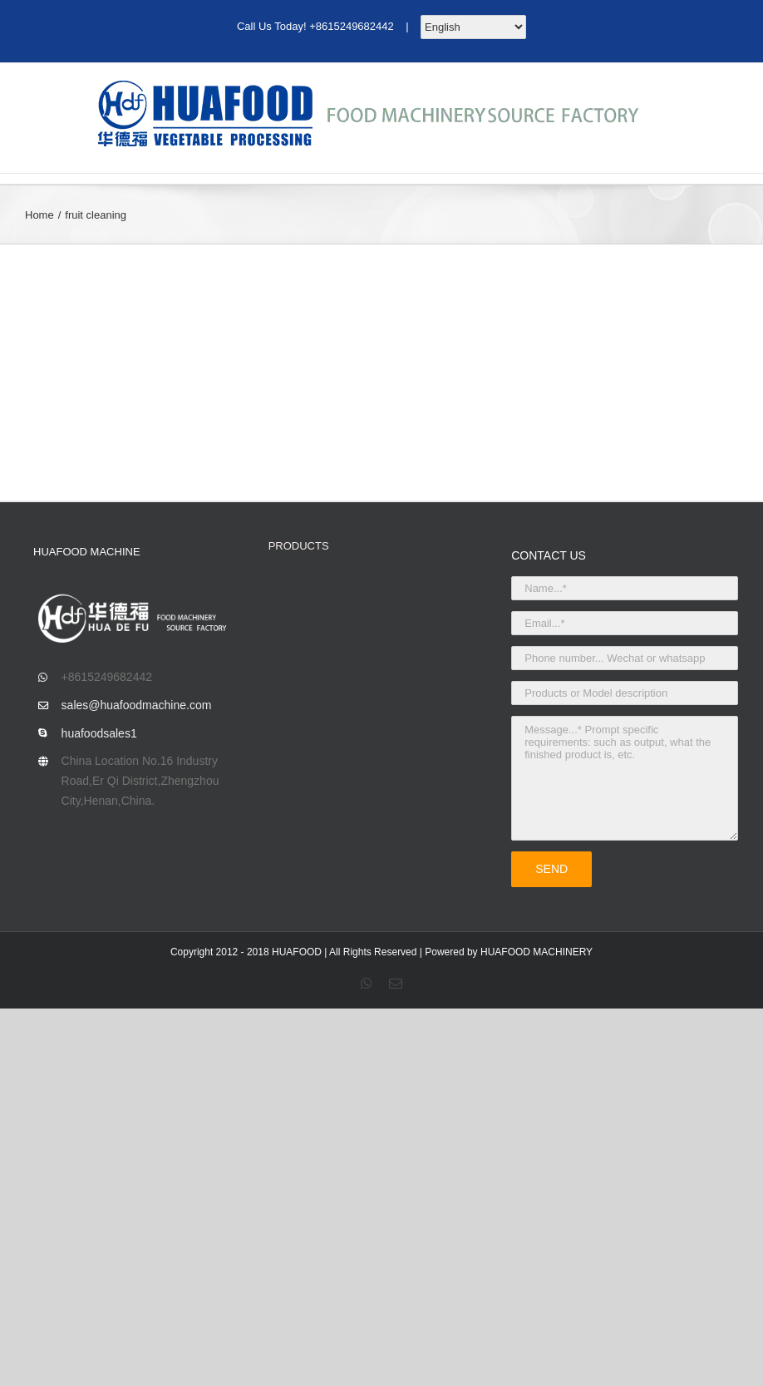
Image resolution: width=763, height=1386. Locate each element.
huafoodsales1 (99, 733)
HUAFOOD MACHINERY (536, 952)
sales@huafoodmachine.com (137, 705)
